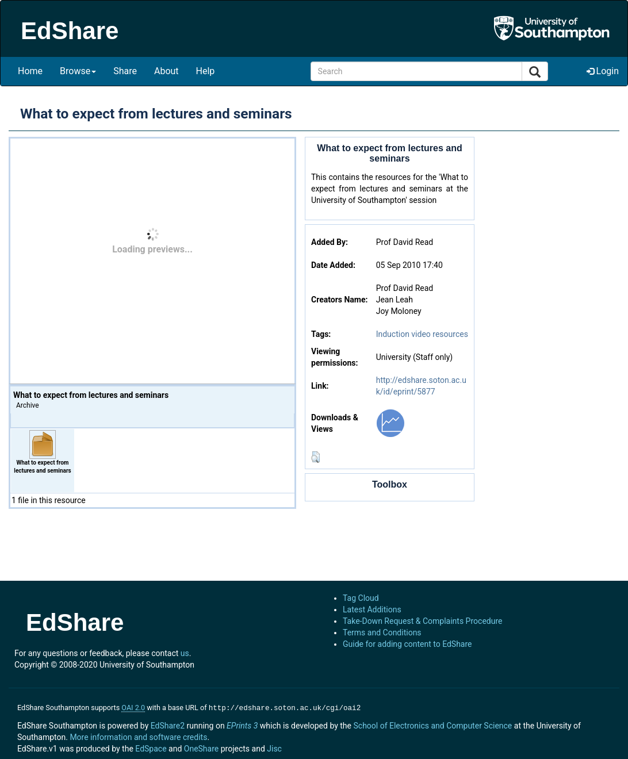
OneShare (201, 747)
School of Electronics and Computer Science (432, 724)
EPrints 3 (242, 724)
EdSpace (150, 747)
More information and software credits (138, 736)
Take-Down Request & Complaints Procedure (422, 621)
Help (205, 71)
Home (30, 71)
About (166, 71)
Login (603, 71)
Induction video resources (422, 334)
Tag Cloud (361, 598)
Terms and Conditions (382, 632)
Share (125, 71)
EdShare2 (168, 724)
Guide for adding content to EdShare (407, 644)
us (185, 653)
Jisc (274, 747)
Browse (78, 71)
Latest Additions (372, 609)
